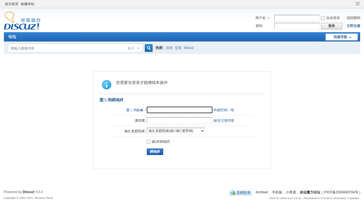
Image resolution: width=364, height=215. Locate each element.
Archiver (262, 192)
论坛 (12, 36)
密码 (259, 26)
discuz (189, 48)
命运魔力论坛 (310, 192)
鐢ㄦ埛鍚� (134, 110)
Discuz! (29, 192)
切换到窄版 (357, 4)
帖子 (131, 48)
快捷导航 (340, 37)
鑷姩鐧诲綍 (158, 142)
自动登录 (330, 18)
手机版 (277, 192)
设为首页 (11, 4)
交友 (178, 48)
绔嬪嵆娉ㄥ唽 (224, 110)
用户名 (260, 18)
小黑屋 (291, 192)
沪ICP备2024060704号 (340, 192)
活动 (169, 48)
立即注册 (353, 26)
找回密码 (353, 18)
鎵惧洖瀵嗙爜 (224, 121)
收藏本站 (27, 4)
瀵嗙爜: (140, 121)
